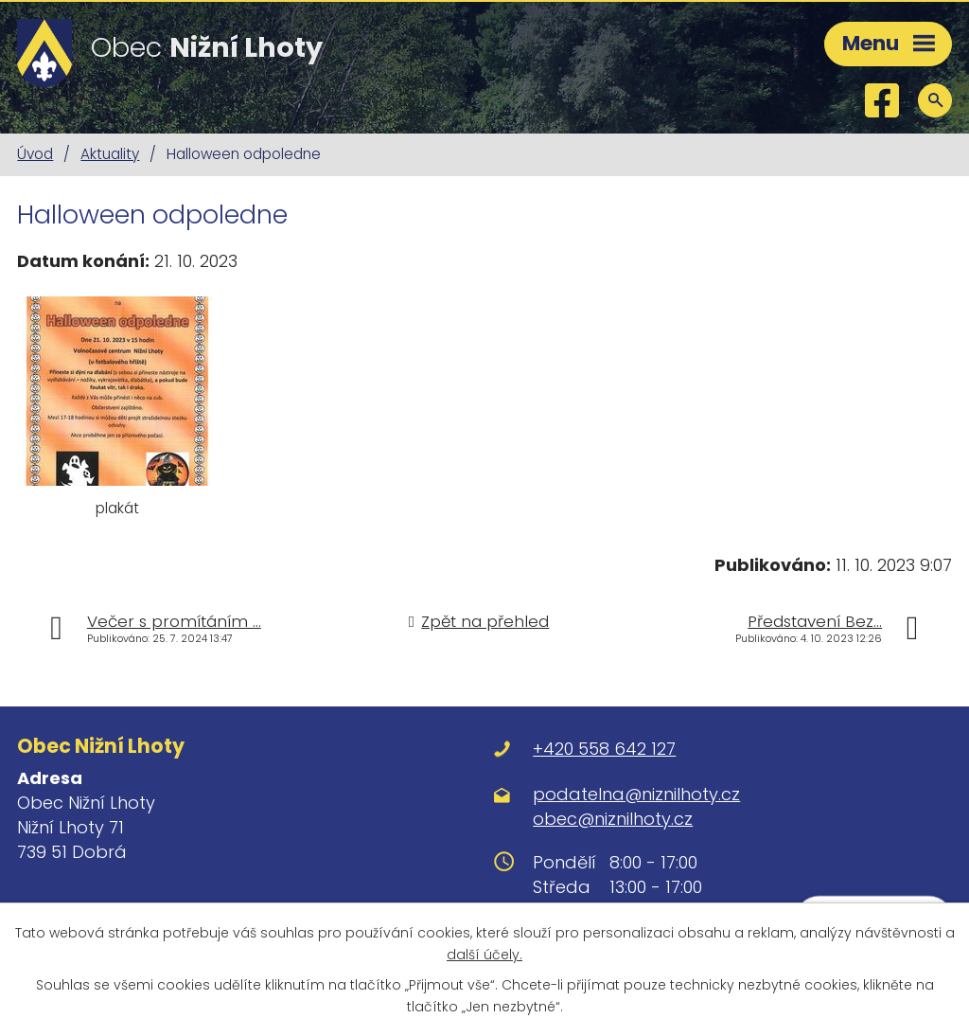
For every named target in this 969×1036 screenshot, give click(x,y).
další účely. (484, 954)
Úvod (35, 154)
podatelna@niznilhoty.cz (636, 794)
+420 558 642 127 (604, 748)
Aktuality (109, 154)
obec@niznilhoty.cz (613, 819)
